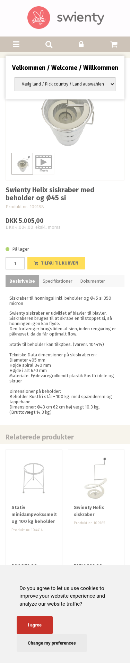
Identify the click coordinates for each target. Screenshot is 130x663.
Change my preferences (52, 643)
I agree (35, 625)
